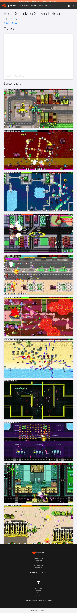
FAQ (55, 6)
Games (29, 6)
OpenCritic (28, 600)
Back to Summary (11, 23)
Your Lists (48, 6)
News (21, 6)
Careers (38, 590)
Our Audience (38, 563)
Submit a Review (38, 558)
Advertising (38, 588)
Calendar (40, 6)
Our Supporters (38, 565)
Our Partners (38, 560)
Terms (38, 593)
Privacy (38, 595)
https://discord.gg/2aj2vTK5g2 (49, 1)
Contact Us (38, 567)
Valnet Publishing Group (45, 600)
